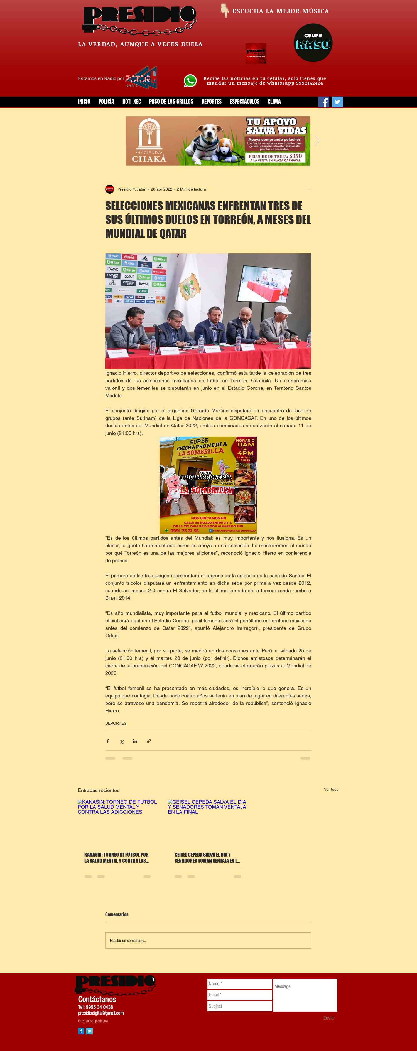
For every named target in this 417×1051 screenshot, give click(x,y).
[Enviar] (329, 1018)
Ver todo (331, 789)
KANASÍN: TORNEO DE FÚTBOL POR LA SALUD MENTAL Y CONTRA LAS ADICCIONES (116, 858)
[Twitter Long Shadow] (89, 1031)
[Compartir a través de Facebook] (108, 741)
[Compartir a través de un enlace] (148, 741)
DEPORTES (115, 723)
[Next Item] (318, 140)
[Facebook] (323, 102)
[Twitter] (337, 102)
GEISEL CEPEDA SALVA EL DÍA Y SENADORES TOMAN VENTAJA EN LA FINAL (207, 858)
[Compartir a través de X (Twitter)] (121, 741)
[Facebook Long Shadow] (81, 1031)
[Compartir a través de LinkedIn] (135, 741)
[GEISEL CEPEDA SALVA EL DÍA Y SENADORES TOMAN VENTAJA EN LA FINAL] (208, 822)
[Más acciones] (308, 189)
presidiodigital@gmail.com (101, 1013)
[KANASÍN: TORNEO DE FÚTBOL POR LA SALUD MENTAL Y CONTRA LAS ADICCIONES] (118, 822)
